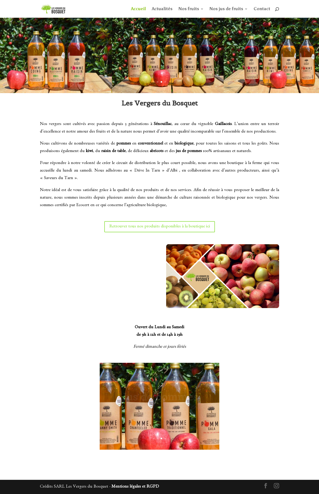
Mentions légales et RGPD (135, 487)
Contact (262, 9)
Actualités (162, 9)
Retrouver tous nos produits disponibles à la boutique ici (159, 227)
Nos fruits (189, 9)
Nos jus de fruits (226, 9)
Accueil (138, 9)
